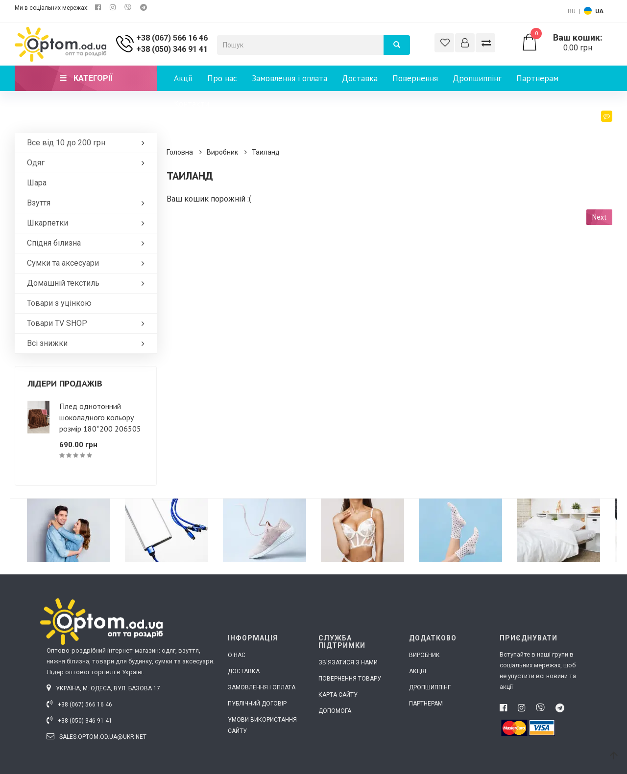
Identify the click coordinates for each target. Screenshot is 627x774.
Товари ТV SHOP (88, 323)
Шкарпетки (88, 223)
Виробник (222, 152)
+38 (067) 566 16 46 (172, 38)
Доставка (360, 78)
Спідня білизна (88, 243)
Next (599, 217)
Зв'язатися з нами (348, 662)
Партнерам (537, 78)
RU (572, 11)
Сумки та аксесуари (88, 263)
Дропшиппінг (477, 78)
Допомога (334, 710)
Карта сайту (338, 694)
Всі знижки (88, 343)
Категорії (86, 78)
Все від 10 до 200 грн (88, 142)
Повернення (415, 78)
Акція (417, 671)
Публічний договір (257, 703)
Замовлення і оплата (289, 78)
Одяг (88, 162)
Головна (180, 152)
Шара (37, 182)
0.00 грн (566, 42)
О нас (236, 655)
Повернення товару (349, 678)
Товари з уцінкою (59, 303)
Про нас (222, 78)
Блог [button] (599, 125)
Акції (183, 78)
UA (599, 11)
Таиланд (266, 152)
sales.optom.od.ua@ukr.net (96, 736)
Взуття (88, 202)
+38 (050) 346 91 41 (172, 49)
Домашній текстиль (88, 283)
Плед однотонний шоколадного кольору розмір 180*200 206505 (100, 417)
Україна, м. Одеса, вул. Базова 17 (103, 688)
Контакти (191, 103)
